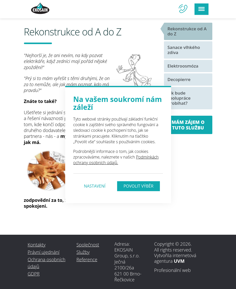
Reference (86, 259)
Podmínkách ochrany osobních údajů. (116, 159)
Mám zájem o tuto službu (188, 125)
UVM (179, 261)
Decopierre (179, 79)
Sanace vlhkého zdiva (184, 49)
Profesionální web (172, 270)
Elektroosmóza (183, 66)
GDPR (34, 274)
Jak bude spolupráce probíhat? (179, 98)
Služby (83, 252)
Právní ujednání (44, 252)
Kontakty (37, 245)
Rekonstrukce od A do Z (187, 31)
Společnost (87, 245)
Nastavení (94, 186)
